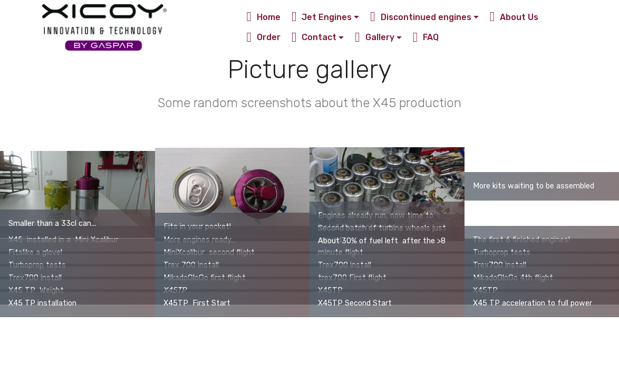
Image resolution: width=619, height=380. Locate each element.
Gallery (374, 37)
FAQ (426, 37)
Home (264, 17)
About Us (514, 17)
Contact (314, 37)
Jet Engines (322, 17)
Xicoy (185, 27)
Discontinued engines (420, 17)
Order (264, 37)
